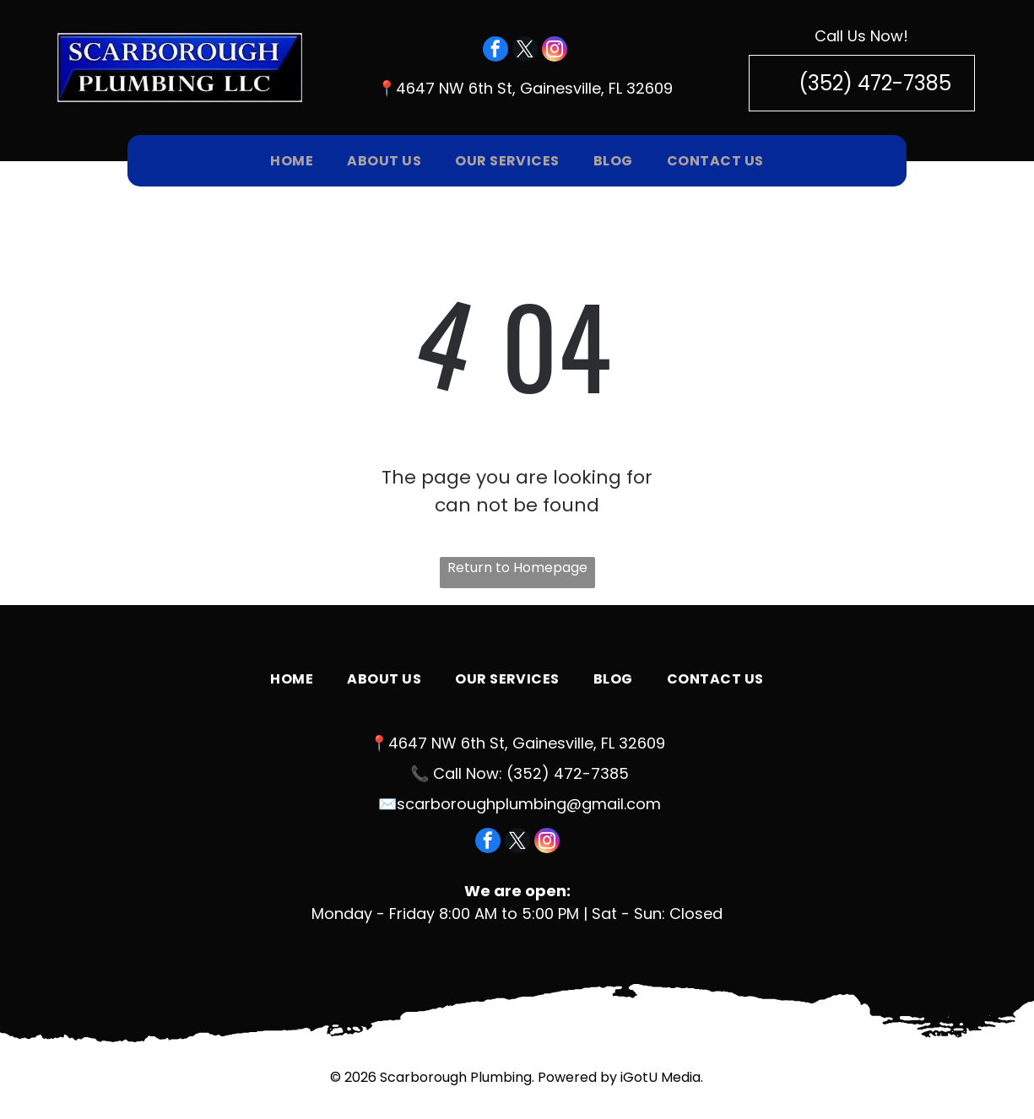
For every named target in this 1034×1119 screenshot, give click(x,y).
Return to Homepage (517, 567)
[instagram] (554, 51)
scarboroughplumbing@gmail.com (529, 803)
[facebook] (495, 51)
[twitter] (525, 51)
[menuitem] (291, 160)
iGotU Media (660, 1077)
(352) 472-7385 (567, 773)
